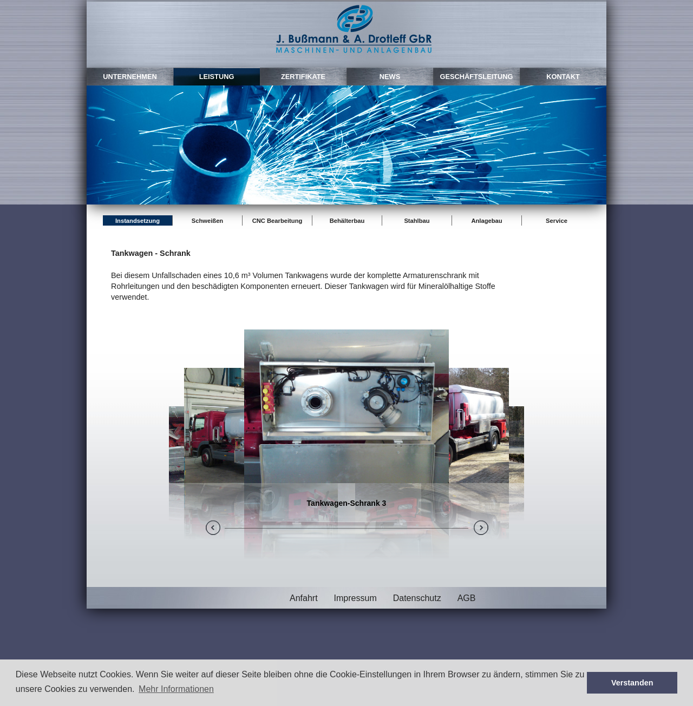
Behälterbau (347, 220)
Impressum (355, 598)
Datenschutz (417, 598)
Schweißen (207, 220)
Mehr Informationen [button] (176, 689)
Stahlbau (416, 220)
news (390, 76)
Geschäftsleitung (476, 76)
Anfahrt (304, 598)
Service (556, 220)
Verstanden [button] (632, 682)
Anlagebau (486, 220)
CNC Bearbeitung (277, 220)
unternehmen (130, 76)
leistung (216, 76)
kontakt (563, 76)
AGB (466, 598)
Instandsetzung (137, 220)
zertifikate (303, 76)
